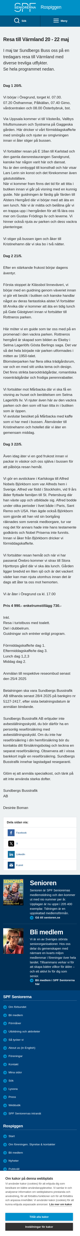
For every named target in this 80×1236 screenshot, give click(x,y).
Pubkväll (14, 1169)
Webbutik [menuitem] (14, 1105)
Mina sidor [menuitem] (15, 1072)
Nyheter (14, 1160)
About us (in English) (22, 1047)
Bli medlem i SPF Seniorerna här (55, 982)
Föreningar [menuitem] (16, 1056)
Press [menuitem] (12, 1097)
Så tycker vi (16, 1039)
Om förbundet (17, 1006)
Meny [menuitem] (60, 20)
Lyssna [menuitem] (13, 1088)
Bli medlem (16, 1015)
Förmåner (15, 1023)
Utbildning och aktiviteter (24, 1031)
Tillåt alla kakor (39, 1216)
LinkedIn (20, 854)
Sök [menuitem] (20, 20)
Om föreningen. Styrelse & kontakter (32, 1144)
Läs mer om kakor (60, 1204)
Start (12, 1136)
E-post (19, 865)
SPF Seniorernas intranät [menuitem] (25, 1113)
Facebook (21, 832)
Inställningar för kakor (39, 1226)
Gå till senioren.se (47, 917)
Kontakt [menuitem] (13, 1064)
